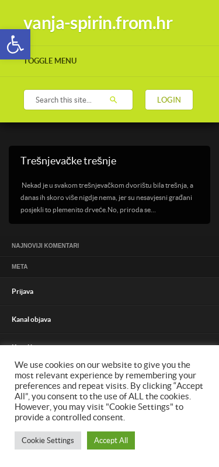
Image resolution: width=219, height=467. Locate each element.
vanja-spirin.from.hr (97, 23)
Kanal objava (31, 319)
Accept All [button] (111, 440)
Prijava (22, 291)
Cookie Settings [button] (48, 440)
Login (169, 100)
